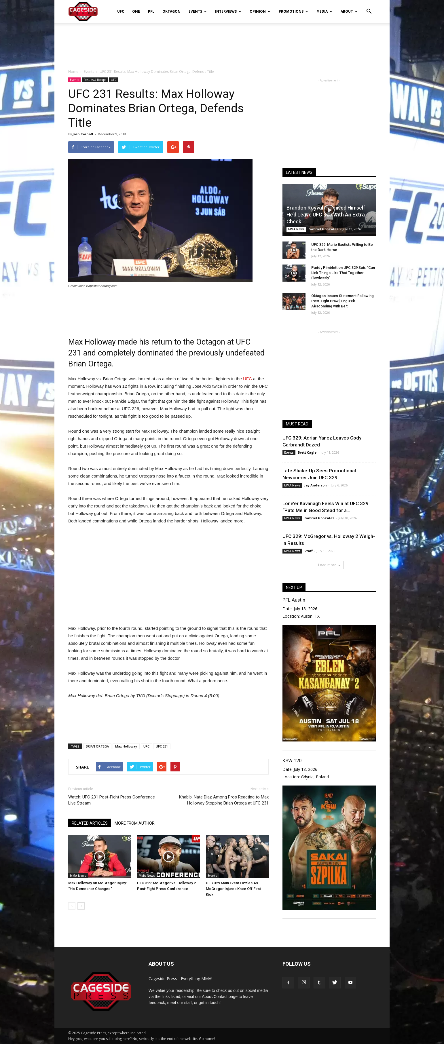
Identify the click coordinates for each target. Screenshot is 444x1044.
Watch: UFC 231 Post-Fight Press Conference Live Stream (111, 800)
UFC (120, 11)
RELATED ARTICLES (90, 823)
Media (324, 11)
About (349, 11)
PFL (151, 11)
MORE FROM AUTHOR (135, 823)
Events (198, 11)
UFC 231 (162, 746)
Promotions (293, 11)
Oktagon (171, 11)
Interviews (228, 11)
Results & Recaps (95, 80)
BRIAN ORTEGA (97, 746)
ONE (136, 11)
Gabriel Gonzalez (323, 229)
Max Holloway (126, 746)
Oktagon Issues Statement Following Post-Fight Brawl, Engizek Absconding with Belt (342, 301)
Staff (308, 551)
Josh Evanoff (83, 134)
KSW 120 (291, 760)
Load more (329, 564)
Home (73, 71)
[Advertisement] (222, 43)
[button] (369, 7)
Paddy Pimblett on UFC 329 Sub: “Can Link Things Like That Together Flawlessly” (343, 272)
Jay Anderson (315, 485)
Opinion (260, 11)
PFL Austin (293, 600)
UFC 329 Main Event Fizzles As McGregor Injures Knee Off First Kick (233, 889)
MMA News (78, 876)
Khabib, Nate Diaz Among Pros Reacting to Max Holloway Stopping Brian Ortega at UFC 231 (224, 800)
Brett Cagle (307, 452)
